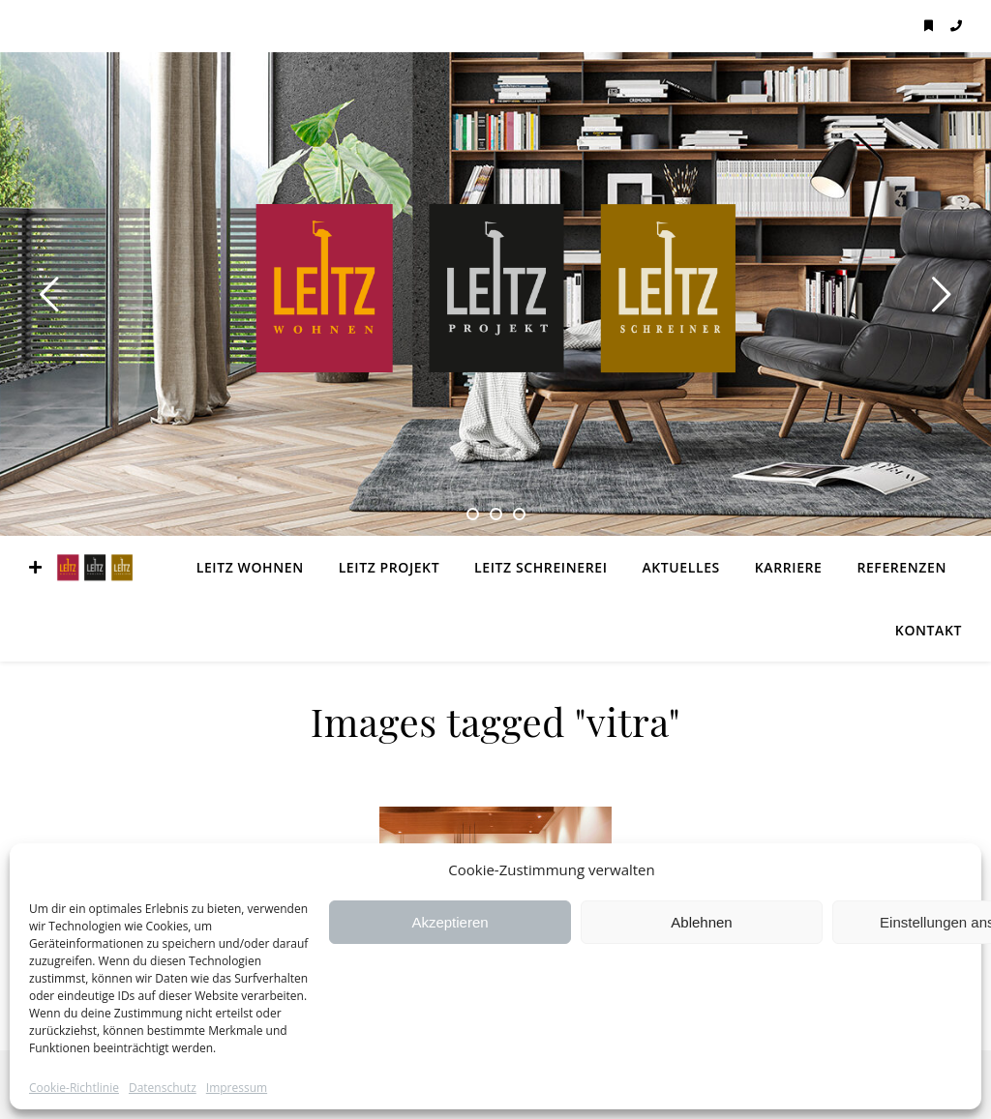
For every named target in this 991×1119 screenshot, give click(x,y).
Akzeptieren (449, 922)
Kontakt (928, 630)
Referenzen (901, 567)
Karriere (789, 567)
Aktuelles (680, 567)
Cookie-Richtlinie (74, 1088)
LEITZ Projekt (389, 567)
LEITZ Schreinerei (540, 567)
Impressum (236, 1088)
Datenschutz (162, 1088)
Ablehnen (701, 922)
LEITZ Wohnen (250, 567)
